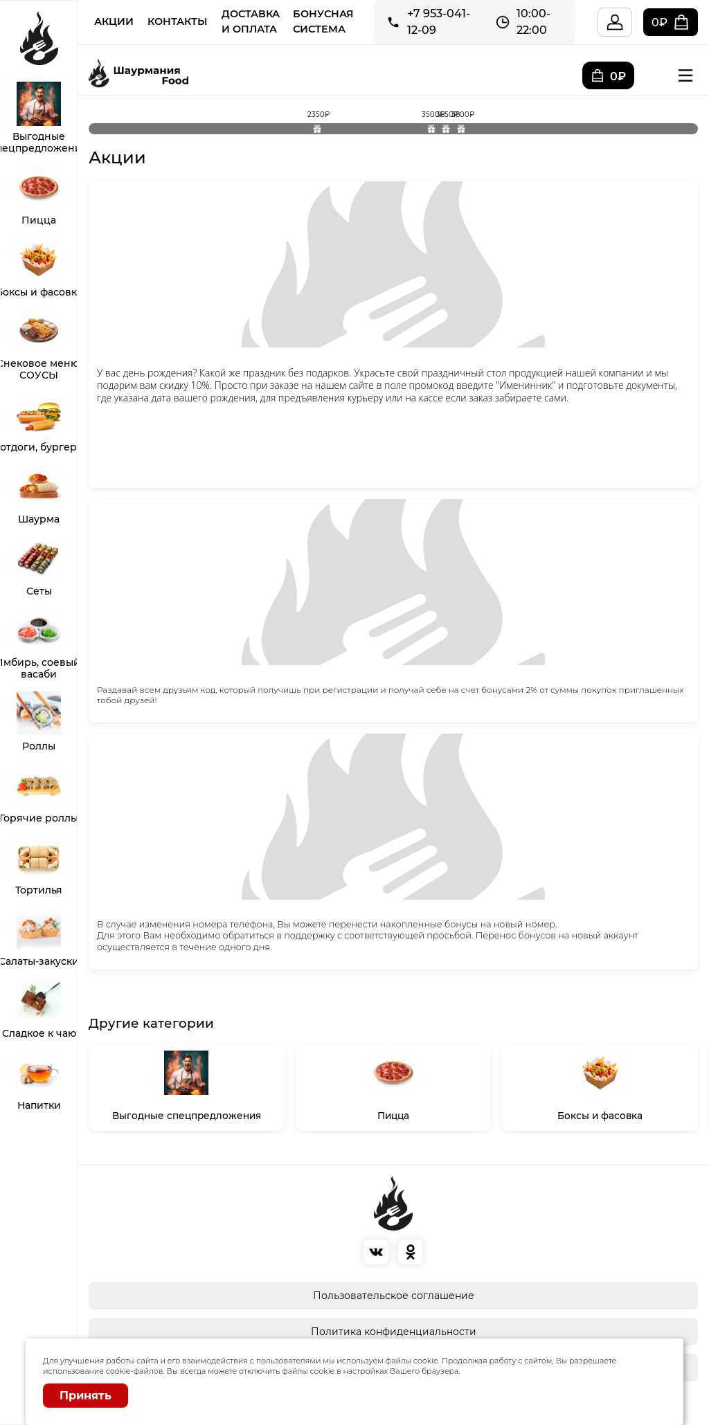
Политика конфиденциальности (393, 1331)
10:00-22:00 (533, 22)
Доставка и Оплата (251, 21)
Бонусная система (323, 21)
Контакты (177, 21)
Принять (85, 1395)
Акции (114, 21)
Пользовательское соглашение (393, 1295)
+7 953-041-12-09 (438, 22)
